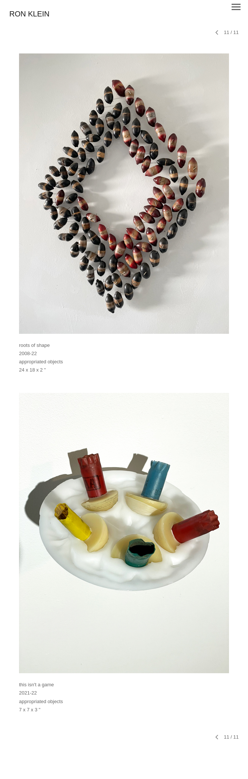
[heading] (29, 14)
